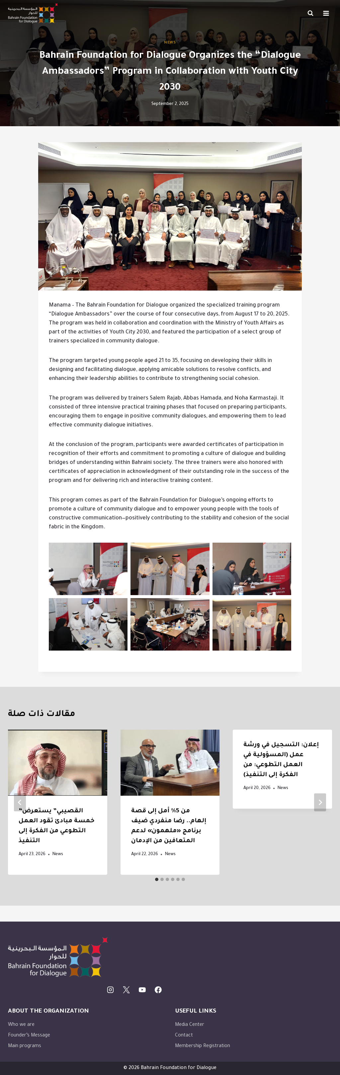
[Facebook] (158, 990)
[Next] (320, 802)
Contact (184, 1035)
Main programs (24, 1046)
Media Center (189, 1025)
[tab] (156, 879)
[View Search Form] (310, 13)
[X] (126, 990)
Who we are (21, 1025)
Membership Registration (202, 1046)
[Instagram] (111, 990)
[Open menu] (326, 13)
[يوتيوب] (142, 990)
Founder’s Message (29, 1035)
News (170, 43)
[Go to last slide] (20, 802)
